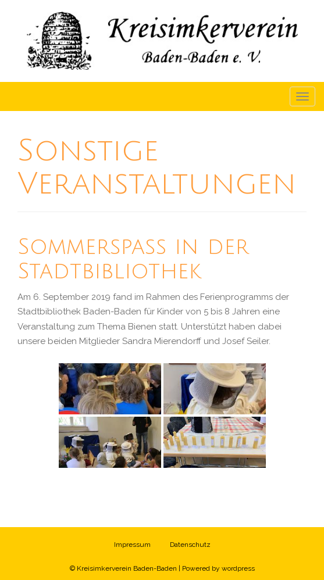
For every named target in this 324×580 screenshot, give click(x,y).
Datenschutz (190, 544)
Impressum (132, 544)
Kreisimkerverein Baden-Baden (127, 568)
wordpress (238, 568)
